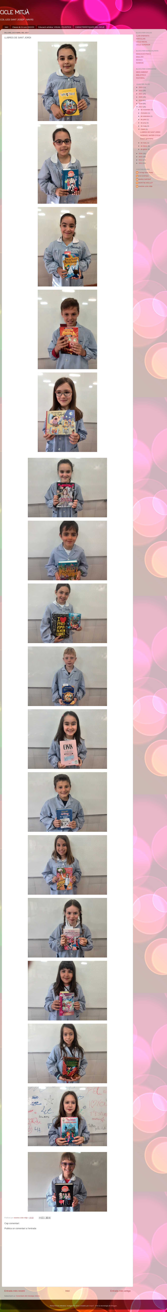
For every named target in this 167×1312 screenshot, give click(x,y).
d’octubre (144, 113)
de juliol (144, 119)
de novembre (146, 110)
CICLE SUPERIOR (143, 45)
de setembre (145, 116)
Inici (6, 27)
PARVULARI (140, 39)
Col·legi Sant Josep (146, 172)
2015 (141, 157)
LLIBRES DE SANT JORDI (150, 132)
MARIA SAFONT (145, 179)
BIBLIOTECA (141, 75)
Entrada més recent (14, 1291)
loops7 (91, 1306)
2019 (141, 100)
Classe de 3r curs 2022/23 (23, 27)
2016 (141, 153)
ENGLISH (139, 57)
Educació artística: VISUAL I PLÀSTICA (54, 27)
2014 (141, 160)
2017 (141, 107)
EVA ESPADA (144, 176)
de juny (143, 123)
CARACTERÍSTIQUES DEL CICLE (89, 27)
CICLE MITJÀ (14, 13)
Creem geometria (146, 139)
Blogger (114, 1306)
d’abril (143, 129)
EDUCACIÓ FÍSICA (143, 54)
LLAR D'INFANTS (142, 36)
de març (144, 143)
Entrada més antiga (120, 1291)
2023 (141, 87)
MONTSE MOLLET (146, 183)
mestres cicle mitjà (145, 186)
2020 (141, 97)
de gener (144, 149)
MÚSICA (139, 60)
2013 (141, 163)
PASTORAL (140, 78)
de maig (144, 126)
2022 (141, 90)
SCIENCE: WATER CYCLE (150, 135)
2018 (141, 104)
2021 (141, 94)
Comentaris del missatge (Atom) (28, 1296)
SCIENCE (139, 63)
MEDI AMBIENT (142, 72)
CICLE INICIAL (141, 42)
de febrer (144, 146)
